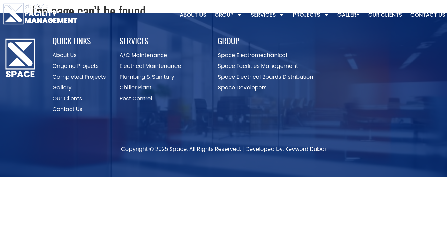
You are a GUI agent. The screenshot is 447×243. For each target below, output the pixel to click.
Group (228, 15)
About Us (193, 15)
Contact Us (427, 15)
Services (267, 15)
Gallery (348, 15)
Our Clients (385, 15)
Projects (311, 15)
